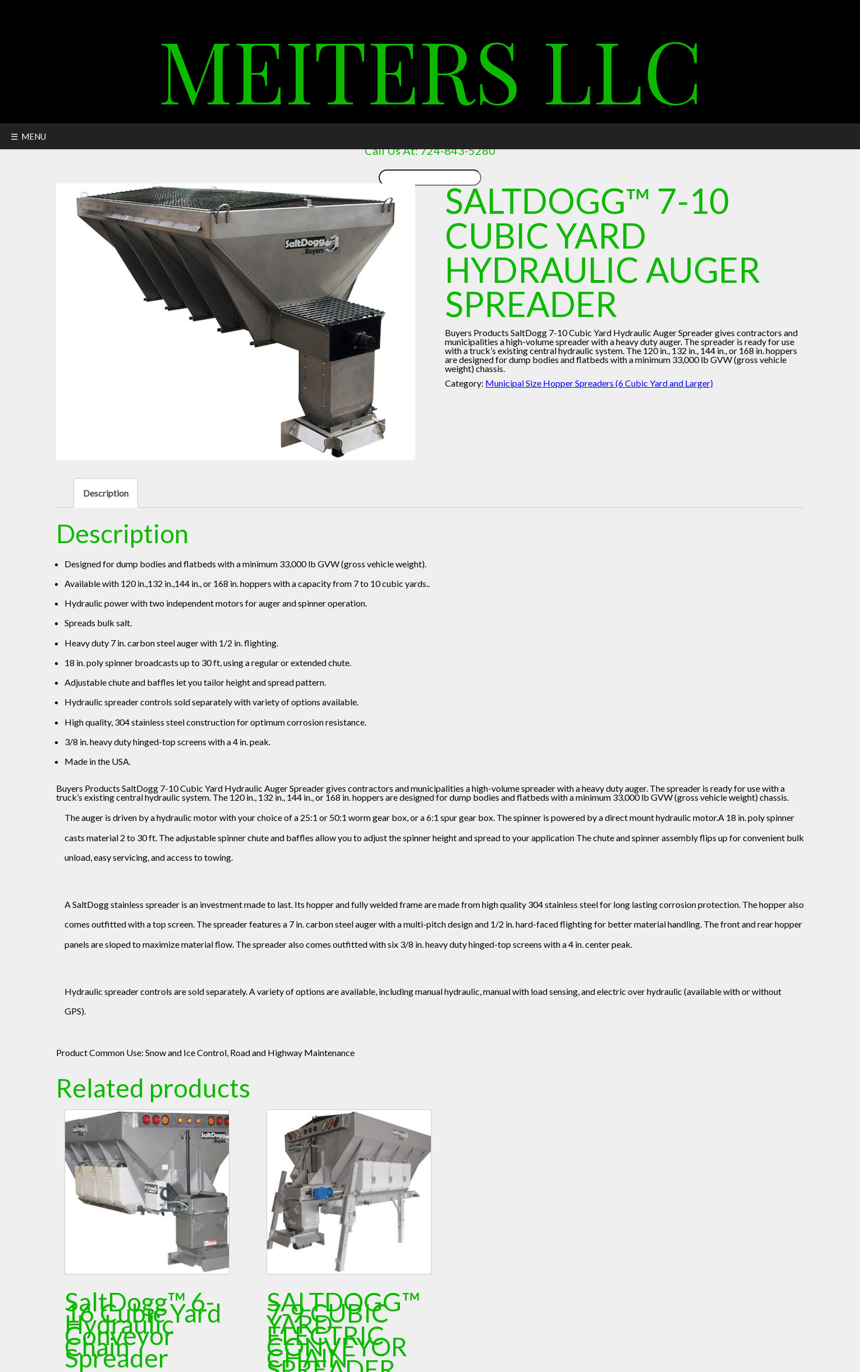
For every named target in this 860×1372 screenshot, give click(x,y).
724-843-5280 (457, 150)
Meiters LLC (430, 68)
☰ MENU (28, 136)
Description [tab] (105, 493)
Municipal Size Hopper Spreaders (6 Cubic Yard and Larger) (599, 383)
